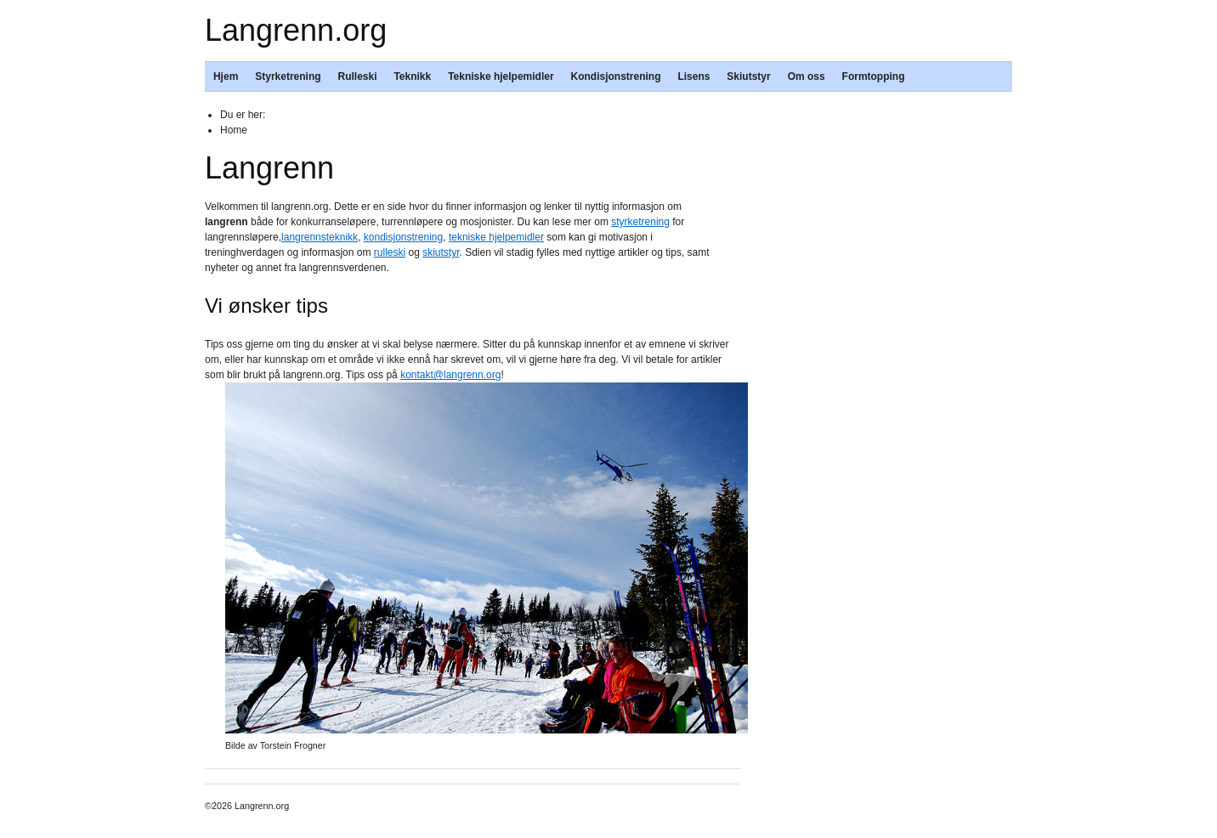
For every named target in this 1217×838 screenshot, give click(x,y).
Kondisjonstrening (616, 76)
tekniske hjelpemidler (496, 237)
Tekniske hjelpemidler (501, 76)
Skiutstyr (748, 76)
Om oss (806, 76)
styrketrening (640, 222)
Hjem (225, 76)
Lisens (693, 76)
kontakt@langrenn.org (450, 375)
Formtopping (873, 76)
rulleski (389, 252)
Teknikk (412, 76)
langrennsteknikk (319, 237)
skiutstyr (440, 252)
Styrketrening (287, 76)
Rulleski (356, 76)
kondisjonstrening (403, 237)
